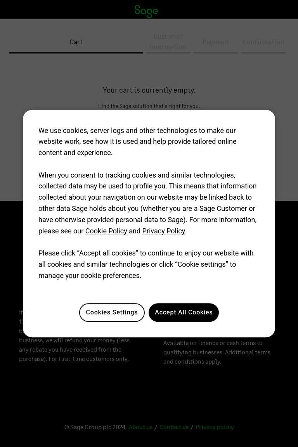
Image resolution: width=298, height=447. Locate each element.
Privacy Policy (163, 231)
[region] (149, 224)
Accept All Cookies (184, 312)
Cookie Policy (106, 231)
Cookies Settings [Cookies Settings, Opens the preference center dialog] (112, 312)
